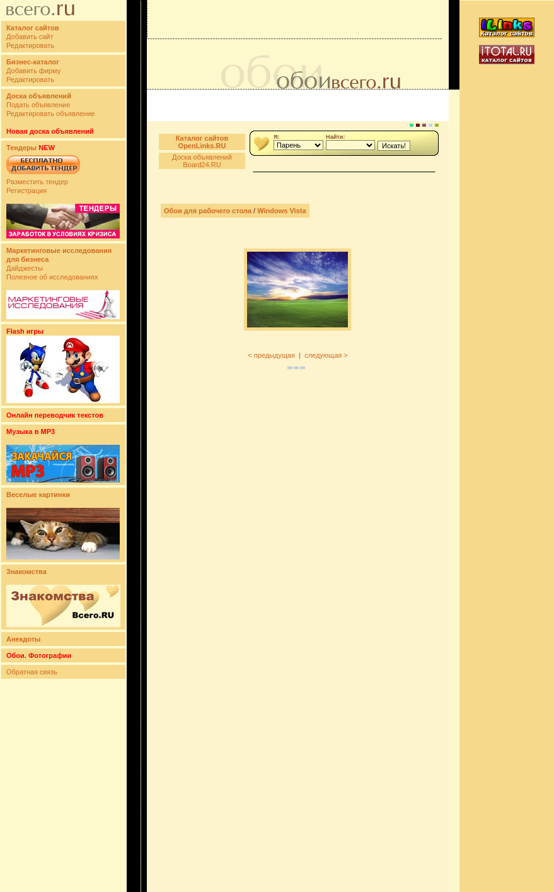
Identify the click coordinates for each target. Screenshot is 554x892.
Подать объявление (38, 105)
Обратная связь (31, 672)
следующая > (326, 355)
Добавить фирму (33, 70)
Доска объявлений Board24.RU (202, 160)
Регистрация (26, 190)
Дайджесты (24, 268)
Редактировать (30, 45)
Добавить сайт (29, 36)
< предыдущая (271, 355)
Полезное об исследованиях (52, 277)
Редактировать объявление (50, 113)
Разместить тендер (37, 181)
